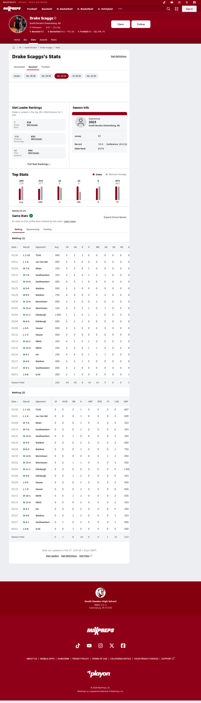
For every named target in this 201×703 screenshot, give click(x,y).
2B (105, 247)
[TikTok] (164, 2)
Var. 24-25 (46, 76)
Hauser (39, 328)
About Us (32, 658)
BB (73, 401)
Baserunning (33, 229)
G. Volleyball (105, 9)
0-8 (26, 374)
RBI (97, 247)
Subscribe (63, 658)
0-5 (26, 328)
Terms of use (99, 658)
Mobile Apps (47, 658)
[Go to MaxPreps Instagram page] (100, 646)
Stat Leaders (52, 555)
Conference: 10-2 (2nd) (118, 144)
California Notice (120, 658)
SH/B (64, 401)
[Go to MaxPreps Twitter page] (111, 646)
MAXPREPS (9, 2)
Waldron (40, 288)
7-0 (27, 268)
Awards (43, 39)
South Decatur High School (101, 595)
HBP (90, 401)
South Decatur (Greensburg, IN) (45, 23)
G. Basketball (85, 9)
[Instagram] (179, 2)
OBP (126, 401)
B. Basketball (65, 9)
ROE (100, 401)
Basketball (19, 66)
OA (37, 354)
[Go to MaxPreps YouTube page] (89, 646)
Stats (33, 39)
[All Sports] (120, 9)
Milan (38, 268)
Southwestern (43, 274)
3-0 (27, 288)
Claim (120, 24)
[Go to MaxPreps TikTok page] (77, 646)
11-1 (28, 314)
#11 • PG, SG (61, 31)
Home (17, 39)
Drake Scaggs (43, 18)
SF (56, 401)
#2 (37, 31)
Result (26, 247)
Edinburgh (41, 314)
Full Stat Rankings (38, 164)
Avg (56, 247)
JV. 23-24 (76, 76)
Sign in (189, 8)
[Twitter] (186, 2)
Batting (18, 229)
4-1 (27, 354)
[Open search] (168, 9)
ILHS (38, 374)
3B (113, 247)
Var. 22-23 (91, 76)
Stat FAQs (85, 555)
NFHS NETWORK (38, 2)
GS (129, 247)
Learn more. (70, 221)
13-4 (28, 308)
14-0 (28, 281)
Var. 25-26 (30, 76)
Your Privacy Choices (146, 658)
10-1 (28, 341)
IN (20, 47)
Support (168, 658)
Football (32, 9)
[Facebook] (194, 2)
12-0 (28, 301)
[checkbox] (105, 214)
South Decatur (30, 47)
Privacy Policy (80, 658)
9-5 (27, 294)
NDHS (38, 341)
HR (121, 247)
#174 (101, 148)
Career (17, 76)
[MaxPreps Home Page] (13, 47)
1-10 (27, 255)
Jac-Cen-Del (42, 261)
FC (108, 401)
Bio (25, 39)
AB (75, 247)
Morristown (41, 301)
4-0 (27, 321)
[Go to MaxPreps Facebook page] (123, 646)
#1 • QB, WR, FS (91, 31)
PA (67, 247)
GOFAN (22, 2)
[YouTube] (171, 2)
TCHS (38, 255)
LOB (116, 401)
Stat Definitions (118, 56)
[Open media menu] (177, 9)
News (54, 39)
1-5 (26, 334)
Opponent (41, 247)
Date (14, 247)
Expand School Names (115, 216)
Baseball (47, 9)
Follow (141, 24)
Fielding (47, 229)
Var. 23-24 (61, 76)
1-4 (26, 261)
